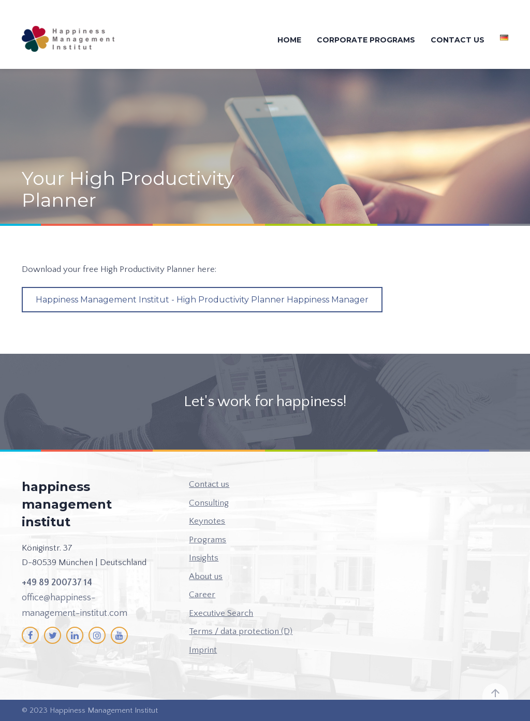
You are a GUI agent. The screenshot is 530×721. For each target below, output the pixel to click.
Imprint (203, 650)
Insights (203, 558)
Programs (207, 539)
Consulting (209, 503)
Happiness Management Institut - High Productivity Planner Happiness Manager (202, 300)
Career (202, 594)
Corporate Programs (366, 40)
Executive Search (221, 613)
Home (289, 40)
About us (206, 576)
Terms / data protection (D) (240, 631)
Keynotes (207, 521)
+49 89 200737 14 (57, 583)
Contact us (457, 40)
